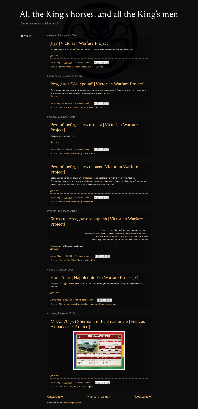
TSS (96, 67)
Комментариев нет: (84, 300)
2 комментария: (82, 62)
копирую (64, 283)
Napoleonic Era (72, 304)
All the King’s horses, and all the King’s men (98, 14)
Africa (68, 67)
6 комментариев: (83, 256)
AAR (68, 153)
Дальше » (54, 55)
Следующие (55, 396)
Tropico (89, 386)
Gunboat (76, 67)
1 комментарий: (82, 103)
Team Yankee (79, 386)
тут (72, 136)
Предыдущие (142, 396)
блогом (79, 49)
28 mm (62, 67)
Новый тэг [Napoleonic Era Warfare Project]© (94, 277)
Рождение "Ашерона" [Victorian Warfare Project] (97, 83)
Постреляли (56, 246)
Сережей (89, 178)
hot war (69, 386)
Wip (101, 67)
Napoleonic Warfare (89, 304)
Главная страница (98, 396)
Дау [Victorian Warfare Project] (80, 43)
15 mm (62, 386)
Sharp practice (87, 67)
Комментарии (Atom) (72, 403)
